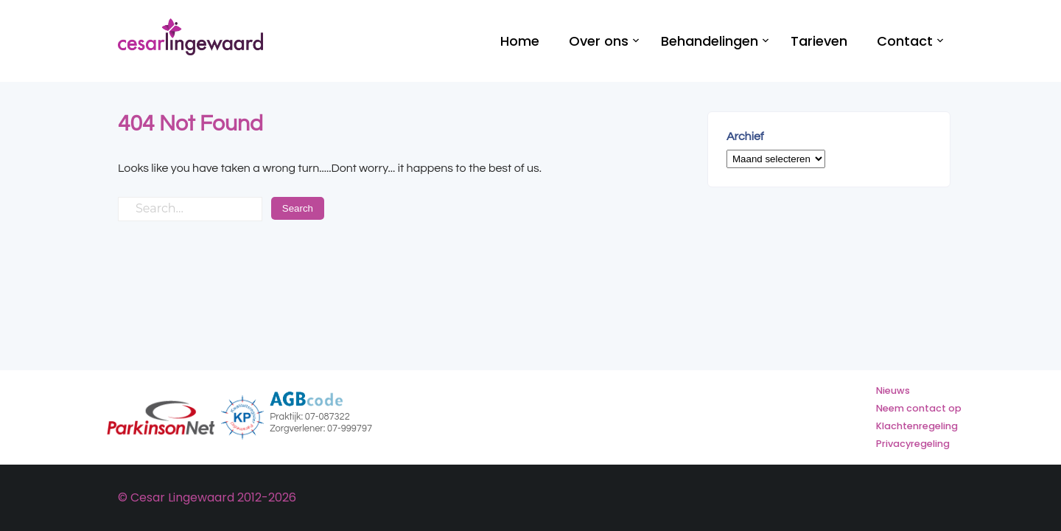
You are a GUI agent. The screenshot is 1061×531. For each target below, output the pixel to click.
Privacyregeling (913, 443)
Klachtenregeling (917, 426)
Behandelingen (709, 41)
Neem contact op (919, 408)
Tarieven (819, 41)
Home (519, 41)
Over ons (598, 41)
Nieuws (893, 390)
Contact (905, 41)
